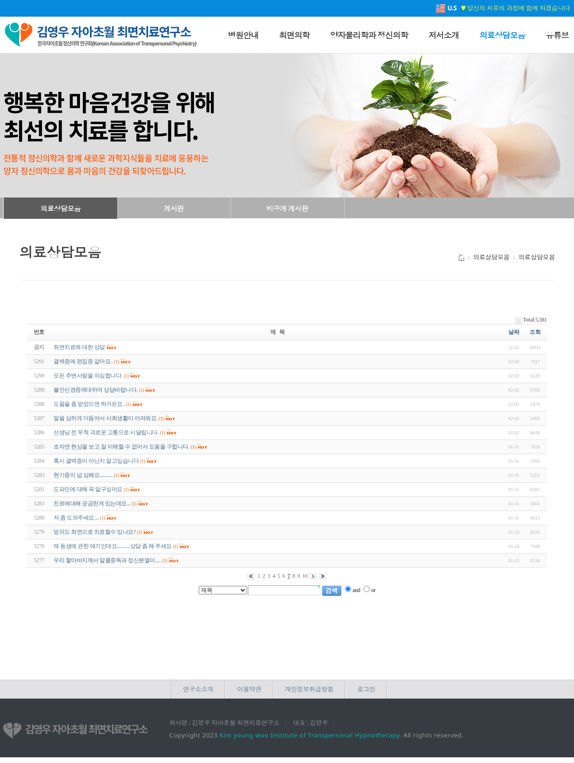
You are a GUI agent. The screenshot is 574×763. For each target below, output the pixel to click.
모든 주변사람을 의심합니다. (88, 375)
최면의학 (294, 35)
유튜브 (557, 35)
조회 (535, 332)
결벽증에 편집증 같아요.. (83, 361)
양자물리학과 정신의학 (369, 35)
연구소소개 (198, 689)
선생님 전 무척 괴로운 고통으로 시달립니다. (106, 432)
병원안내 (243, 35)
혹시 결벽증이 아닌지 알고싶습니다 (96, 461)
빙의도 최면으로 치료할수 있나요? (94, 532)
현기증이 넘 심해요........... (83, 475)
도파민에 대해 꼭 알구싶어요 (88, 489)
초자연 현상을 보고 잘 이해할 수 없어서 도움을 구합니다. (121, 446)
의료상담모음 (502, 35)
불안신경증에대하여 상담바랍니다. (95, 389)
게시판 (174, 208)
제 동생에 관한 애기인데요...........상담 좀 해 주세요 (112, 546)
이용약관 (249, 689)
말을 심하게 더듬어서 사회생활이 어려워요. (105, 418)
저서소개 (443, 35)
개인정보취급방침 (309, 689)
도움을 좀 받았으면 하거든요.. (89, 404)
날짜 (513, 332)
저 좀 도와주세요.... (76, 517)
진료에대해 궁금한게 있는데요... (91, 503)
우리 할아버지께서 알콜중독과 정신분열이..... (107, 560)
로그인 (366, 689)
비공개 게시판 (287, 208)
